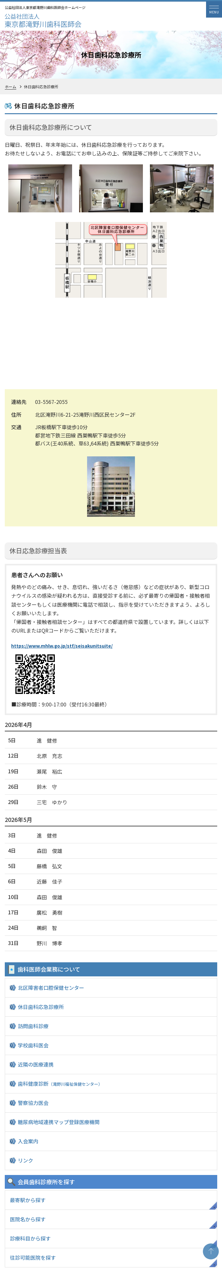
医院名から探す (28, 1219)
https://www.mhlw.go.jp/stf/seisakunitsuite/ (62, 645)
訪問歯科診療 (33, 1026)
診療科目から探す (30, 1238)
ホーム (10, 86)
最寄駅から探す (28, 1200)
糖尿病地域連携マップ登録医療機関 (59, 1122)
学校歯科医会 (33, 1045)
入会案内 (28, 1141)
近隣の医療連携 (36, 1064)
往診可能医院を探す (33, 1257)
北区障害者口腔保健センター (51, 987)
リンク (25, 1160)
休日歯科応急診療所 (41, 1007)
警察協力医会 (33, 1103)
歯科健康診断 (60, 1083)
